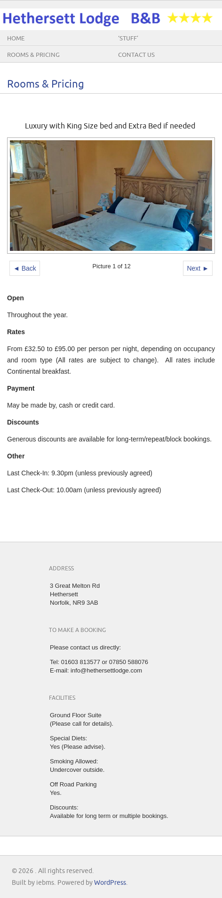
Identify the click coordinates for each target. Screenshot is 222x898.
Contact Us (136, 55)
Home (15, 38)
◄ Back (24, 268)
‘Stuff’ (128, 38)
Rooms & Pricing (33, 55)
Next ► (198, 268)
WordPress (110, 882)
